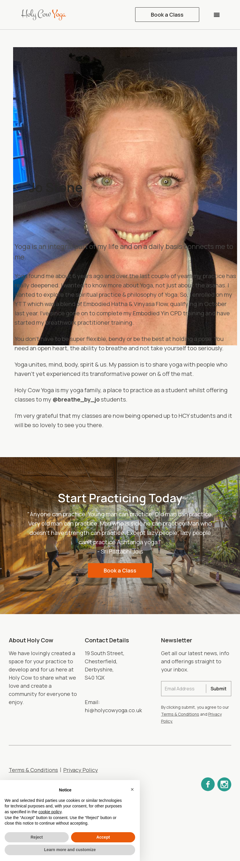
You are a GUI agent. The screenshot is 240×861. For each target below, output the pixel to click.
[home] (47, 14)
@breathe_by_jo (76, 399)
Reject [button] (37, 837)
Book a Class (167, 14)
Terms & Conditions (180, 714)
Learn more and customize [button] (70, 849)
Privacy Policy (80, 769)
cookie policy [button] (49, 811)
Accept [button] (103, 837)
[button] (216, 15)
